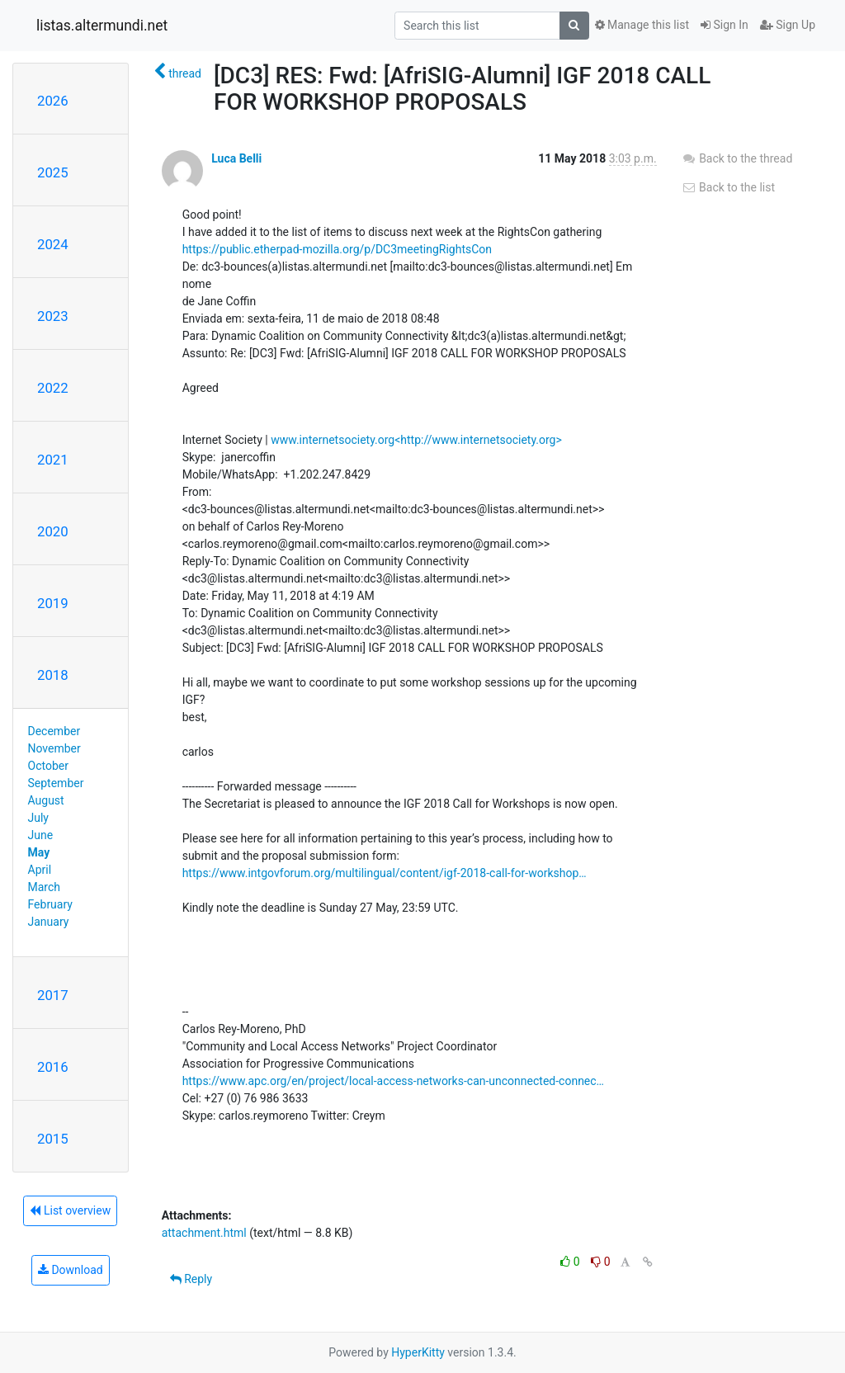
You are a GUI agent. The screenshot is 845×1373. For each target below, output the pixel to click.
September (56, 783)
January (48, 921)
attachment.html (204, 1232)
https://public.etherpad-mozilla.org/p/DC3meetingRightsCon (337, 249)
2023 (52, 316)
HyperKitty (418, 1352)
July (38, 817)
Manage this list (642, 24)
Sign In (724, 24)
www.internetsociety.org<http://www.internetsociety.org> (416, 439)
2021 (52, 459)
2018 (52, 675)
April (40, 869)
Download (70, 1269)
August (46, 800)
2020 (52, 531)
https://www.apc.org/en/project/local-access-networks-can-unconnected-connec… (393, 1081)
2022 (52, 388)
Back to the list (728, 187)
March (44, 887)
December (54, 731)
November (54, 748)
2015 (52, 1138)
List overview (70, 1210)
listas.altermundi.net (102, 25)
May (39, 852)
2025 (52, 172)
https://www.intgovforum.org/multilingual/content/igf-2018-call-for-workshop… (384, 873)
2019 (52, 603)
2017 (52, 995)
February (50, 904)
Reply (191, 1279)
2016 (52, 1067)
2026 (52, 100)
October (48, 765)
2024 (52, 244)
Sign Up (787, 24)
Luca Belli (236, 158)
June (41, 835)
